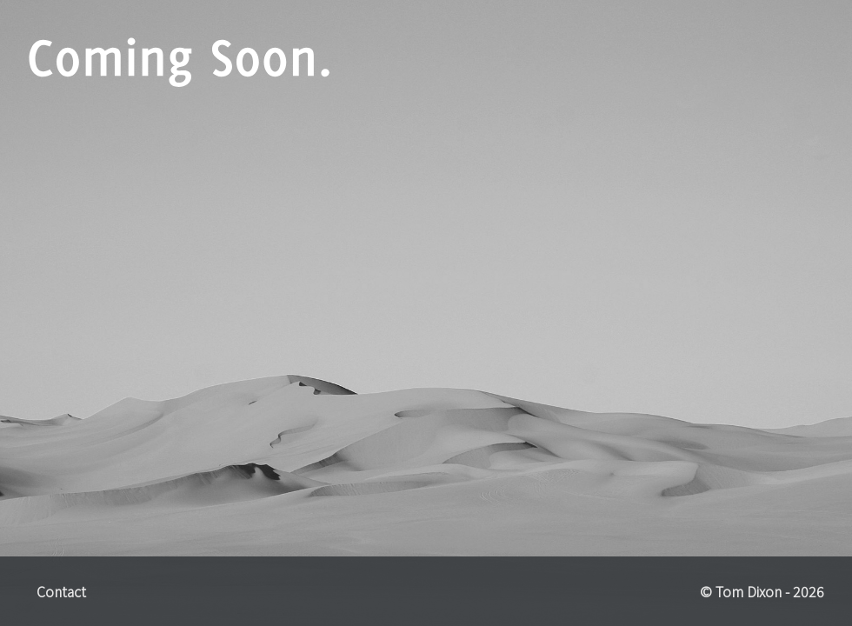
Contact (61, 591)
